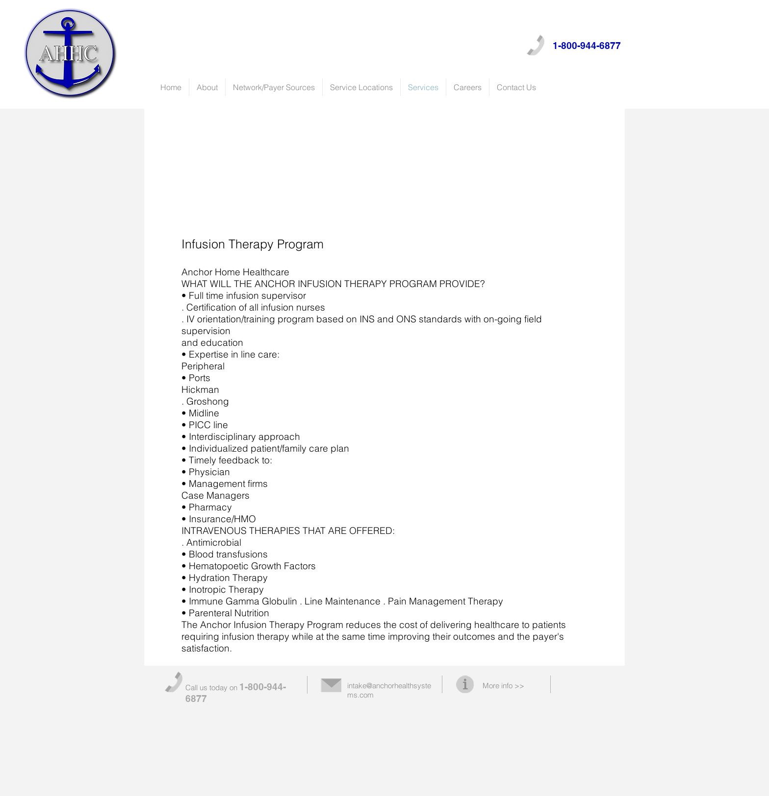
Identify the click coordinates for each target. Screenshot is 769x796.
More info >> (503, 685)
